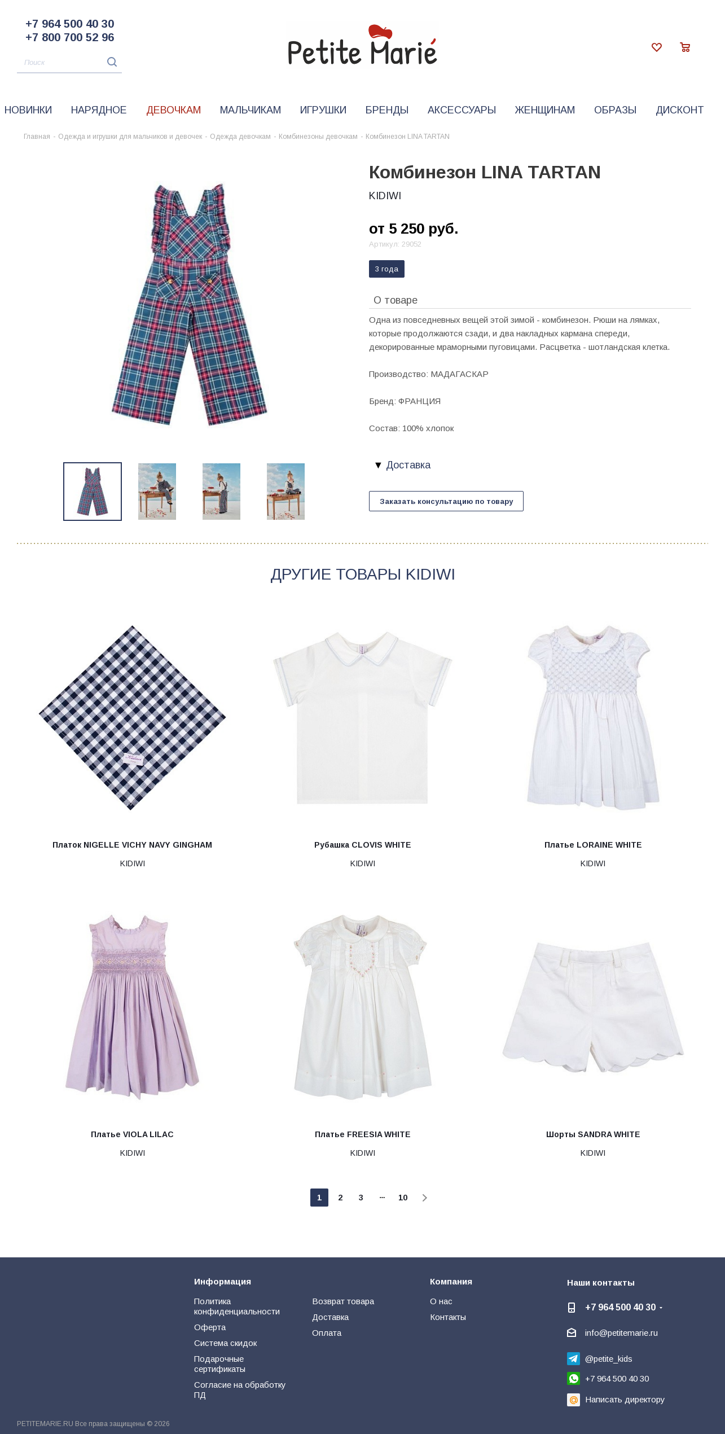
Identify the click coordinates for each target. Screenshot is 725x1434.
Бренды (387, 110)
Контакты (448, 1317)
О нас (441, 1301)
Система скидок (225, 1343)
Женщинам (545, 110)
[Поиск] (69, 62)
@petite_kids (608, 1358)
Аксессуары (462, 110)
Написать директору (625, 1399)
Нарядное (99, 110)
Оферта (210, 1327)
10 (402, 1197)
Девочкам (173, 110)
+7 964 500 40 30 (69, 23)
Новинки (28, 110)
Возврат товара (343, 1301)
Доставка (330, 1317)
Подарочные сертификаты (219, 1364)
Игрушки (323, 110)
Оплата (326, 1332)
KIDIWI (385, 195)
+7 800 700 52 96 (69, 37)
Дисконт (680, 110)
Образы (615, 110)
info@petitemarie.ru (621, 1332)
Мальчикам (250, 110)
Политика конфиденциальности (237, 1306)
